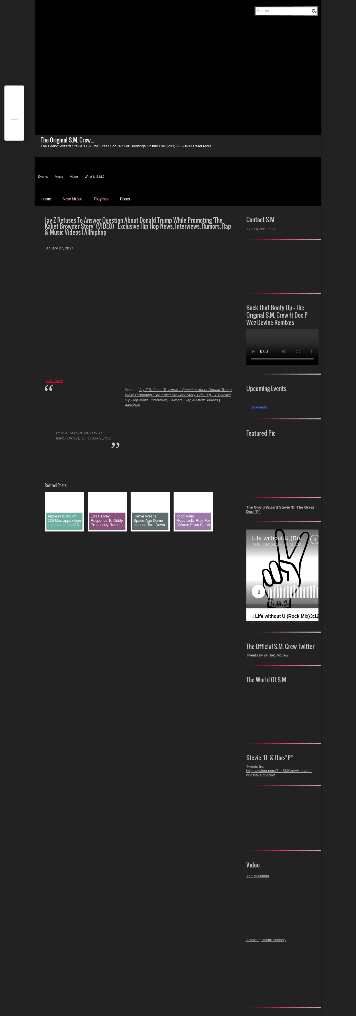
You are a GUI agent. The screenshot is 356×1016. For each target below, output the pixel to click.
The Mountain (257, 876)
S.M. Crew (54, 381)
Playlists (101, 199)
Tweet (14, 119)
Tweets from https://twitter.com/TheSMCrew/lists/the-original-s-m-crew (279, 770)
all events (259, 407)
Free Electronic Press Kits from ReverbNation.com (282, 622)
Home (46, 199)
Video (74, 176)
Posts (125, 199)
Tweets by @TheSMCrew (267, 655)
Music (59, 176)
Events (43, 176)
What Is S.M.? (95, 176)
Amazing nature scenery (266, 940)
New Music (72, 199)
